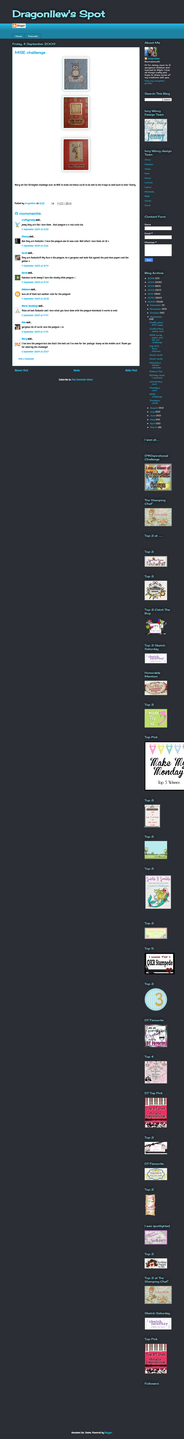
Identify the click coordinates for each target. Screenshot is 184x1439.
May (153, 419)
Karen (24, 272)
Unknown (26, 289)
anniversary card (156, 382)
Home (18, 36)
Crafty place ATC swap (156, 323)
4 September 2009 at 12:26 (35, 245)
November (156, 309)
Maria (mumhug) (30, 306)
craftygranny (28, 220)
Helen (148, 169)
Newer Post (21, 370)
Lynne (148, 187)
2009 (152, 301)
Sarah (24, 253)
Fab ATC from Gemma (155, 348)
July (152, 411)
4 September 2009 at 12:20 (35, 229)
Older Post (131, 370)
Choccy (25, 236)
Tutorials (33, 36)
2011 (151, 294)
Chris (148, 159)
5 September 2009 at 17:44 (35, 315)
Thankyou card (155, 389)
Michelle (149, 191)
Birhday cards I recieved (157, 376)
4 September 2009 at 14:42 (35, 282)
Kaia (147, 173)
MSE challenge (156, 395)
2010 (152, 297)
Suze (147, 205)
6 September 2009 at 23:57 (35, 351)
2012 (151, 290)
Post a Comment (26, 358)
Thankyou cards (155, 401)
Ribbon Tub (156, 371)
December (156, 305)
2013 (151, 286)
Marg (24, 338)
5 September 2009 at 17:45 (35, 331)
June (153, 415)
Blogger (108, 1432)
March (154, 427)
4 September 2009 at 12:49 (35, 265)
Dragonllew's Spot (58, 13)
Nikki (147, 196)
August (154, 408)
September (156, 317)
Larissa (148, 182)
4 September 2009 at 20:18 (35, 298)
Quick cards (156, 355)
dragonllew (154, 58)
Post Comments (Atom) (82, 379)
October (155, 313)
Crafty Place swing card (157, 330)
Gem (24, 322)
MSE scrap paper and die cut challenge (156, 339)
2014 (151, 282)
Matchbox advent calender (155, 365)
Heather (149, 164)
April (153, 423)
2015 (151, 278)
